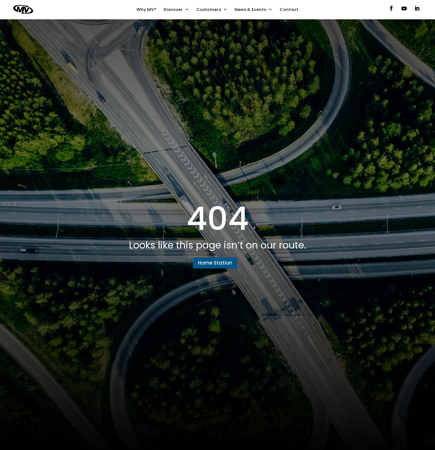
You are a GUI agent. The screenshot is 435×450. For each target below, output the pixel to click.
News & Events (250, 9)
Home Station (215, 262)
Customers (208, 9)
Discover (173, 9)
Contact (289, 9)
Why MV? (146, 9)
